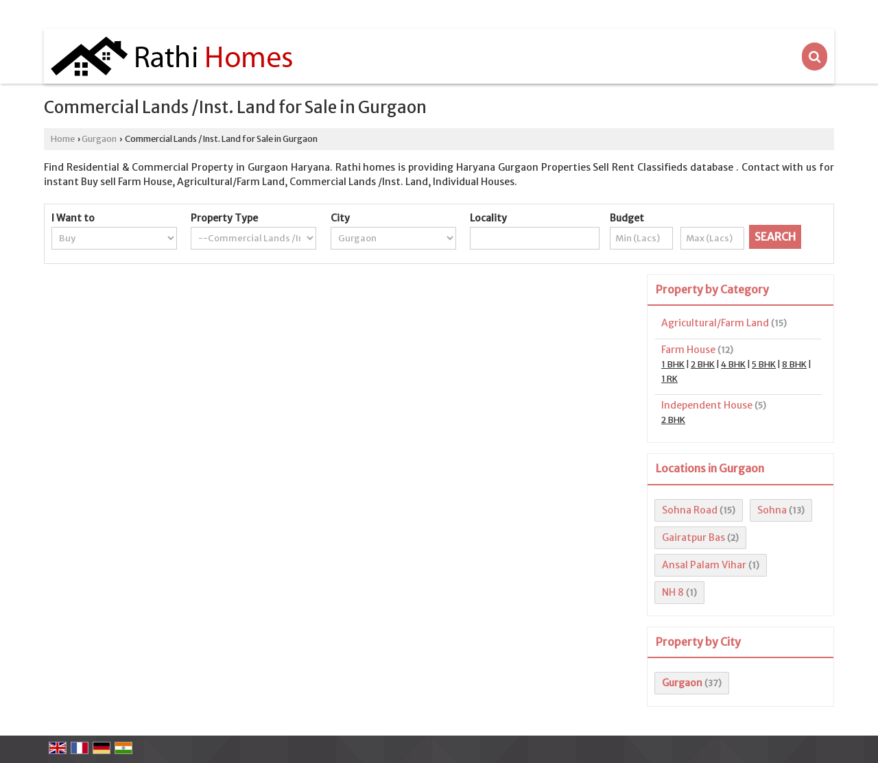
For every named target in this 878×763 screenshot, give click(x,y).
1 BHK (673, 364)
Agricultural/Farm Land (715, 323)
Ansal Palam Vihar (704, 565)
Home (63, 139)
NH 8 (673, 592)
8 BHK (794, 364)
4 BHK (733, 364)
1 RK (669, 379)
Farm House (688, 349)
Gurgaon (99, 139)
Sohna (772, 510)
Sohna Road (689, 510)
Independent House (706, 405)
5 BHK (764, 364)
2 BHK (703, 364)
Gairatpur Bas (693, 537)
